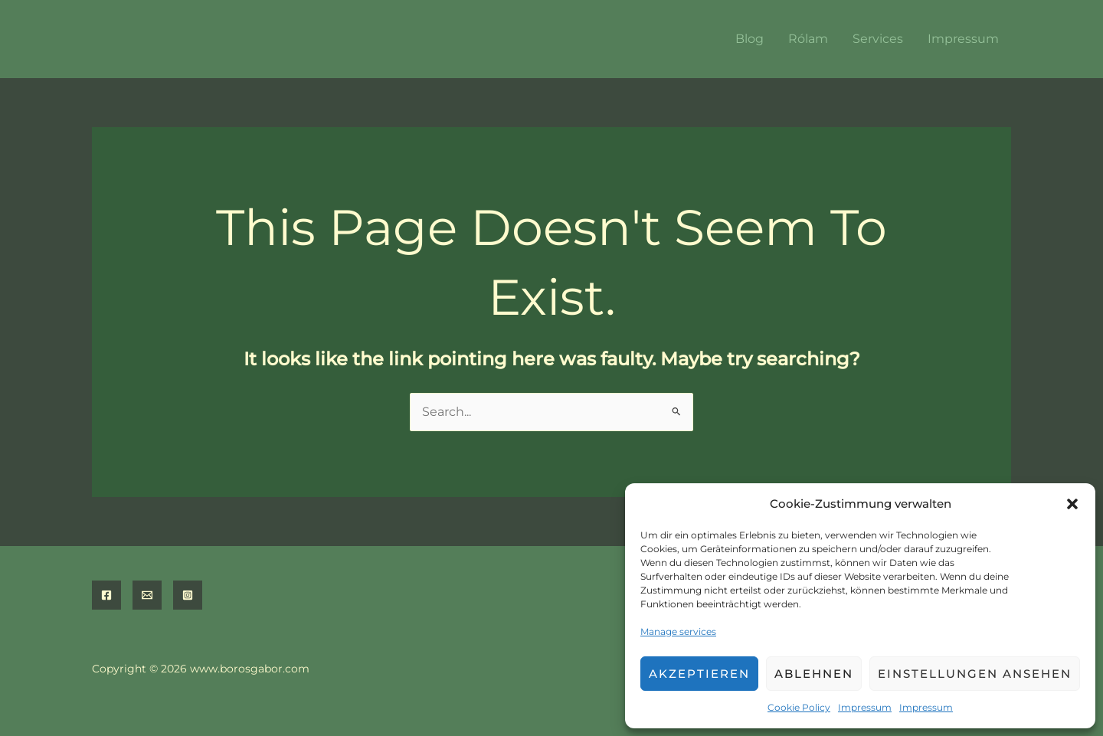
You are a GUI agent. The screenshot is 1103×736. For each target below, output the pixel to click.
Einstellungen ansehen (975, 673)
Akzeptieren (699, 673)
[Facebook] (106, 595)
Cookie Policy (799, 707)
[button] (1072, 504)
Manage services (678, 631)
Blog (749, 38)
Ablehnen (813, 673)
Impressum (865, 707)
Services (878, 38)
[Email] (147, 595)
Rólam (808, 38)
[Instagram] (187, 595)
